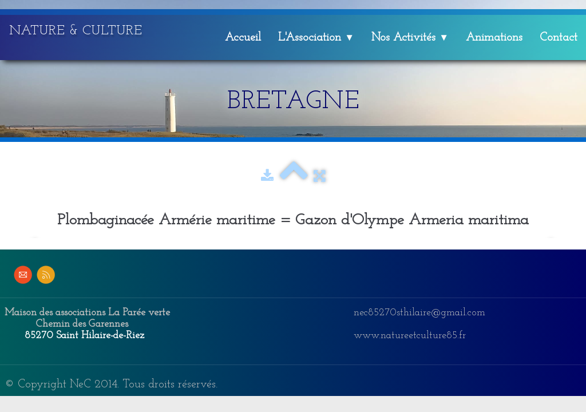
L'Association (316, 37)
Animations (494, 37)
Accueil (243, 37)
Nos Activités (410, 37)
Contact (558, 37)
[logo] (80, 29)
